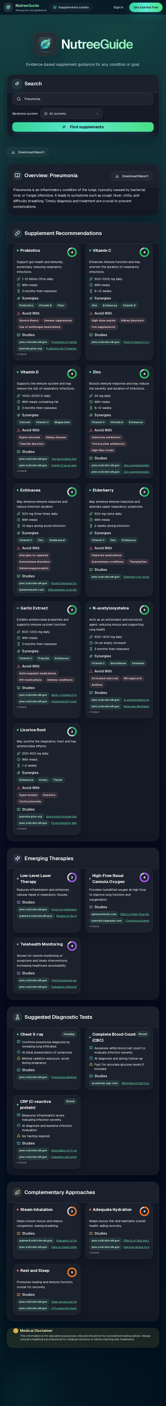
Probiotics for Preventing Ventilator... (61, 275)
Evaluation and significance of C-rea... (64, 1083)
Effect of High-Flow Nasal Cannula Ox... (134, 840)
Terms (135, 1395)
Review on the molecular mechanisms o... (66, 842)
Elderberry (103, 417)
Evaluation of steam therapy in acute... (66, 1167)
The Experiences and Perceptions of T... (64, 907)
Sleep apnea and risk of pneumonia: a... (64, 1228)
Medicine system (25, 40)
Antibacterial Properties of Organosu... (64, 628)
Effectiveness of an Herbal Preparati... (62, 516)
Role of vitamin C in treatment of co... (136, 268)
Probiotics (30, 177)
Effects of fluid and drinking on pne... (136, 1167)
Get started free (146, 7)
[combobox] (83, 26)
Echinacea (30, 417)
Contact (153, 1395)
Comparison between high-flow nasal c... (137, 847)
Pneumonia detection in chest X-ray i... (64, 1003)
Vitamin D (29, 298)
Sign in (118, 7)
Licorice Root (33, 656)
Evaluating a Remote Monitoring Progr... (64, 913)
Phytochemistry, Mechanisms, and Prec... (64, 749)
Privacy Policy (141, 1375)
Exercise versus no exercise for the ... (136, 1173)
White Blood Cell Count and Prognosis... (135, 1009)
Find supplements (83, 53)
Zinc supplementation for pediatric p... (136, 398)
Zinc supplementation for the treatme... (136, 392)
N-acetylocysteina (111, 534)
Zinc (97, 298)
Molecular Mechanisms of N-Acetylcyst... (136, 633)
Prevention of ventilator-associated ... (64, 268)
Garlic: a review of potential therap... (64, 621)
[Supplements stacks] (71, 7)
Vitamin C (102, 177)
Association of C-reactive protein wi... (64, 1077)
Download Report (27, 79)
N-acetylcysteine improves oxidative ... (136, 626)
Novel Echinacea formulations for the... (64, 510)
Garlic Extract (34, 534)
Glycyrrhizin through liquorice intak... (61, 743)
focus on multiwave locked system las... (64, 836)
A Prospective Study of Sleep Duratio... (64, 1235)
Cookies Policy (141, 1385)
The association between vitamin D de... (64, 385)
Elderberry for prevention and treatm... (136, 503)
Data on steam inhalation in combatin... (64, 1173)
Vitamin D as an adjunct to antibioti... (64, 392)
